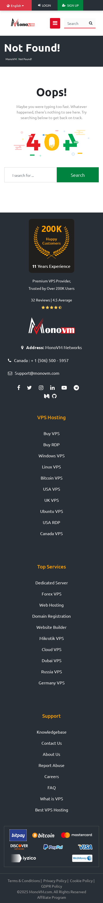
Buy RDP (51, 444)
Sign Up (70, 5)
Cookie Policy (81, 880)
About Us (51, 754)
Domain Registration (51, 615)
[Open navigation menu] (55, 23)
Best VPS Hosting (51, 809)
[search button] (91, 23)
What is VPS (51, 798)
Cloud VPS (52, 649)
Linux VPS (51, 466)
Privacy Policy (55, 880)
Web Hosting (51, 604)
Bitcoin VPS (52, 477)
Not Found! (25, 59)
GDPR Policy (51, 886)
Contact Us (51, 743)
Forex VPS (52, 593)
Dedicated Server (51, 582)
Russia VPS (51, 671)
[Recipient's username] (30, 174)
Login (44, 5)
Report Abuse (51, 765)
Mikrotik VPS (51, 638)
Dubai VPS (52, 660)
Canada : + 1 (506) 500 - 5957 (41, 360)
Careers (51, 776)
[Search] (75, 23)
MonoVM (11, 59)
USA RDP (51, 522)
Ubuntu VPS (51, 511)
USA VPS (51, 488)
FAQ (52, 787)
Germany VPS (52, 682)
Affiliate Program (51, 897)
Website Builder (51, 627)
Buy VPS (52, 433)
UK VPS (51, 500)
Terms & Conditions (24, 880)
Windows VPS (52, 455)
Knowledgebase (52, 731)
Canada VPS (51, 533)
